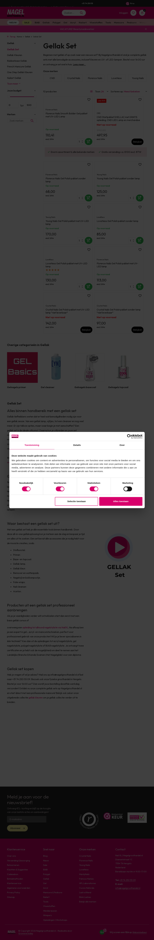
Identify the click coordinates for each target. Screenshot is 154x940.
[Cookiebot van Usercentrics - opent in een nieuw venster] (129, 436)
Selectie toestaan (76, 501)
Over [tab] (122, 445)
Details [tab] (77, 445)
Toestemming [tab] (32, 445)
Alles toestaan (121, 501)
